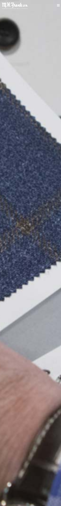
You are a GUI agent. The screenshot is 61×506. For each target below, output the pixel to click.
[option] (30, 253)
